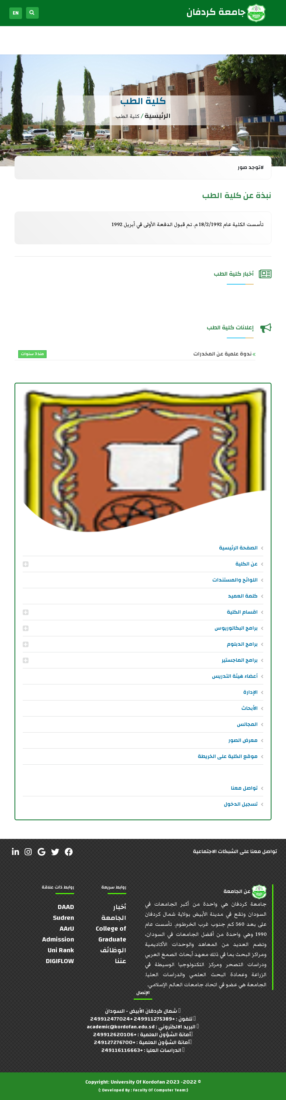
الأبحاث (249, 708)
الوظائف (113, 950)
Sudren (63, 918)
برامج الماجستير (240, 660)
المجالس (247, 724)
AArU (67, 928)
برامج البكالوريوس (236, 628)
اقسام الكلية (242, 612)
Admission (58, 939)
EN (16, 13)
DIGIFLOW (60, 961)
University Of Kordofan (138, 1082)
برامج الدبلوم (242, 644)
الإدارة (250, 692)
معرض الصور (243, 740)
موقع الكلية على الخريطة (228, 756)
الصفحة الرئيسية (238, 548)
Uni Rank (61, 950)
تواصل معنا (244, 788)
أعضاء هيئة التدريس (235, 676)
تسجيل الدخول (241, 804)
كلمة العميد (243, 596)
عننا (120, 961)
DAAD (66, 907)
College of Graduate (111, 934)
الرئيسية (157, 116)
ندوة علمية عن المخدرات (135, 354)
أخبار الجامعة (113, 912)
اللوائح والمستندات (235, 580)
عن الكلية (246, 564)
